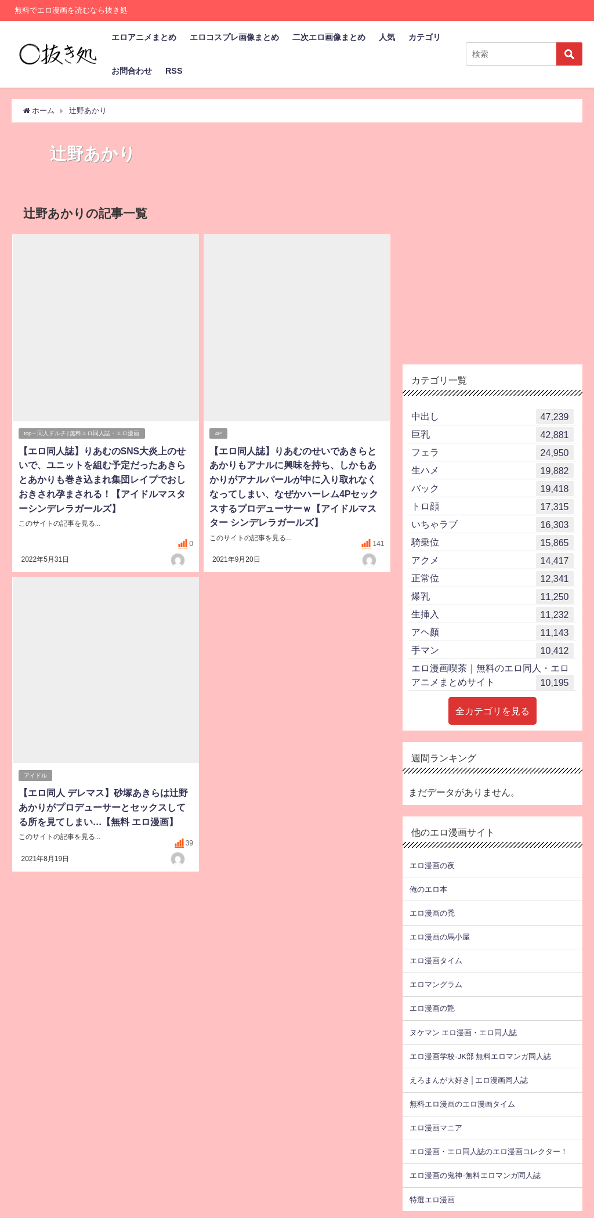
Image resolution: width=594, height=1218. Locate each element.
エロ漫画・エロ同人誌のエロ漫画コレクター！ (489, 1151)
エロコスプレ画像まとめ (234, 37)
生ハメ (492, 470)
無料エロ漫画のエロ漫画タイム (462, 1104)
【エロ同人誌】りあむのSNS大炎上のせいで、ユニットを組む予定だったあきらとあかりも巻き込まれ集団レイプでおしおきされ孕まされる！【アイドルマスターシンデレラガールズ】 (102, 478)
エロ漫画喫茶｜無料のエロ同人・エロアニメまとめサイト (492, 676)
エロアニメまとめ (143, 37)
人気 (387, 37)
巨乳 (492, 434)
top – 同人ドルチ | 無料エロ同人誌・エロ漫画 (81, 432)
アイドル (35, 772)
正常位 (492, 578)
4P (218, 432)
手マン (492, 650)
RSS (174, 71)
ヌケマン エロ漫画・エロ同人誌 (463, 1032)
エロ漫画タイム (436, 960)
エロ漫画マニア (436, 1128)
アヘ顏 (492, 632)
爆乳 (492, 596)
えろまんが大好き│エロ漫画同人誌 (468, 1079)
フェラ (492, 452)
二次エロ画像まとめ (328, 37)
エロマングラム (436, 984)
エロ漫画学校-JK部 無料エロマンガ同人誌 (480, 1056)
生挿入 (492, 614)
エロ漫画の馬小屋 (440, 937)
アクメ (492, 560)
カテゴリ (424, 37)
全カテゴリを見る (492, 710)
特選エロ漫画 (432, 1199)
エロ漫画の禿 (432, 912)
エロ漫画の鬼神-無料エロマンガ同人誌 (475, 1175)
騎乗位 (492, 542)
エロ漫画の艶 (432, 1008)
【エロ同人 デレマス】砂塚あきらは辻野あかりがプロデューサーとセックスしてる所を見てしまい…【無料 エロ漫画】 (102, 804)
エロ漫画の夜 (432, 865)
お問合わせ (131, 71)
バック (492, 488)
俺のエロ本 (428, 888)
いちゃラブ (492, 524)
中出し (492, 416)
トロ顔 (492, 506)
